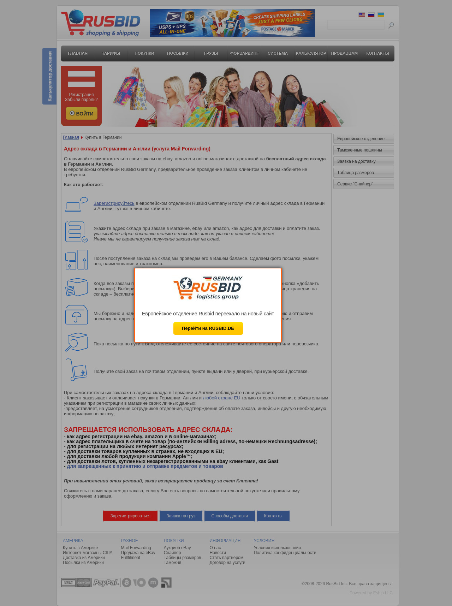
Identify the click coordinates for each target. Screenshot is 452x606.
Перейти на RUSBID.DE (208, 328)
